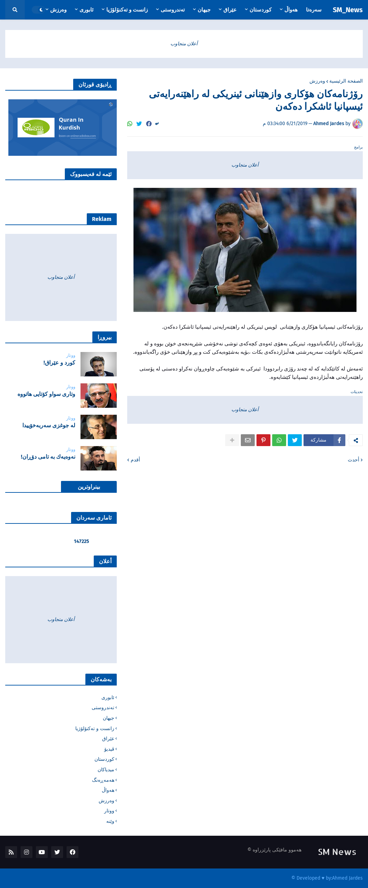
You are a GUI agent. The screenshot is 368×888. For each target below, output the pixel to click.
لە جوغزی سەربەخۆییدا (48, 425)
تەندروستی (103, 708)
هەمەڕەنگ (103, 780)
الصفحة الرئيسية (346, 81)
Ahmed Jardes (347, 878)
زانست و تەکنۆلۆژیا (94, 729)
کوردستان (104, 759)
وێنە (110, 821)
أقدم (135, 460)
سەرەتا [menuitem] (314, 10)
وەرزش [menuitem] (58, 10)
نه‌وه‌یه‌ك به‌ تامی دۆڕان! (48, 456)
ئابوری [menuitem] (86, 10)
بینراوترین (89, 486)
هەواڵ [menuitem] (291, 10)
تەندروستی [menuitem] (173, 10)
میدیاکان (106, 770)
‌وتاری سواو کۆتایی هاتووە (46, 394)
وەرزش (317, 81)
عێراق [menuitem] (230, 10)
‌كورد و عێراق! (59, 362)
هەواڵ (108, 790)
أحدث (353, 460)
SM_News (348, 10)
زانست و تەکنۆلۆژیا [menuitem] (127, 10)
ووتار (109, 811)
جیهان (108, 718)
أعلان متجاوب (184, 44)
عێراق (108, 739)
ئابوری (107, 698)
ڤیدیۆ (109, 749)
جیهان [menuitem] (204, 10)
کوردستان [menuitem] (260, 10)
